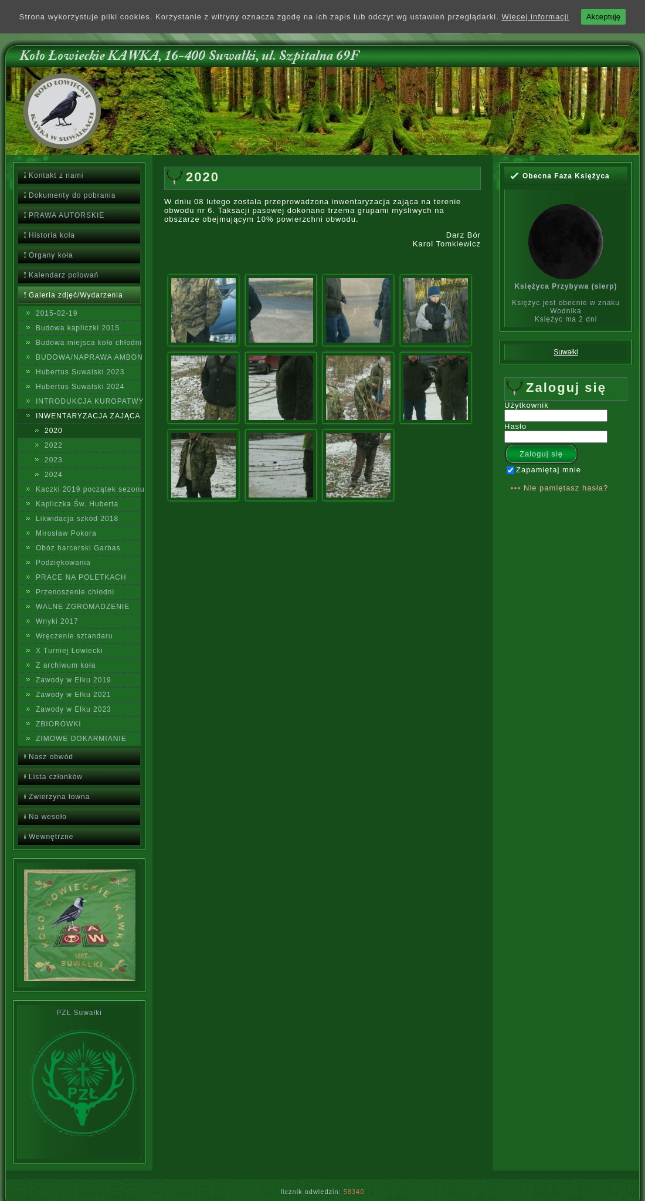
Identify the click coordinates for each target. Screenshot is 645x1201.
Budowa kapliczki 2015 (78, 328)
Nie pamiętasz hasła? (566, 487)
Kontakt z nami (56, 175)
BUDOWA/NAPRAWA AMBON (88, 357)
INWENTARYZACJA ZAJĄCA (88, 416)
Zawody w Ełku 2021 (73, 695)
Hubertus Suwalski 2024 (80, 387)
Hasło (515, 426)
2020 (54, 431)
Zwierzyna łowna (59, 797)
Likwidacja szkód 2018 (77, 519)
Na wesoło (48, 817)
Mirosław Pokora (66, 533)
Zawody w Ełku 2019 (73, 680)
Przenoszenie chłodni (75, 592)
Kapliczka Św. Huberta (77, 504)
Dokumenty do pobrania (72, 195)
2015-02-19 (56, 313)
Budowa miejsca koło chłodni (88, 343)
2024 (54, 475)
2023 (54, 460)
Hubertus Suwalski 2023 (80, 372)
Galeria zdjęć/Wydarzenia (76, 295)
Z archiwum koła (66, 665)
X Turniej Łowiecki (69, 651)
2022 (54, 445)
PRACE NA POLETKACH (81, 577)
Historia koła (52, 235)
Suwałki (566, 352)
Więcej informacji (535, 16)
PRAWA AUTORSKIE (66, 215)
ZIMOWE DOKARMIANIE (81, 739)
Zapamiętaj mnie (544, 469)
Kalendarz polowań (64, 275)
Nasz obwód (51, 757)
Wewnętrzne (51, 837)
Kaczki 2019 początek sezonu (88, 489)
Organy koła (51, 255)
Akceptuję (603, 16)
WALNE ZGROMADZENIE (83, 607)
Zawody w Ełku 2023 (73, 709)
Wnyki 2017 (57, 621)
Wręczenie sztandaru (74, 636)
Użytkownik (526, 405)
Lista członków (56, 777)
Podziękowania (63, 563)
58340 (354, 1191)
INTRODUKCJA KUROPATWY (88, 401)
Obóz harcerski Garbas (78, 548)
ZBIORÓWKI (59, 724)
